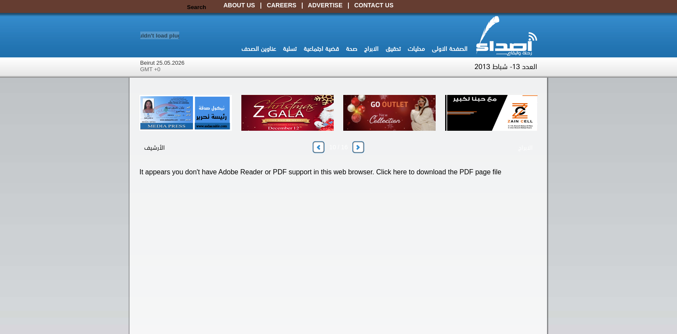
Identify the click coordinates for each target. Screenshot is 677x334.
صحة (351, 48)
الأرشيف (154, 147)
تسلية (290, 48)
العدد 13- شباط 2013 (506, 66)
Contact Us (374, 5)
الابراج (371, 48)
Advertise (325, 5)
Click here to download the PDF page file (438, 172)
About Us (239, 5)
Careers (281, 5)
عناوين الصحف (258, 48)
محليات (416, 48)
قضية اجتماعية (321, 48)
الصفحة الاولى (450, 48)
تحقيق (393, 48)
